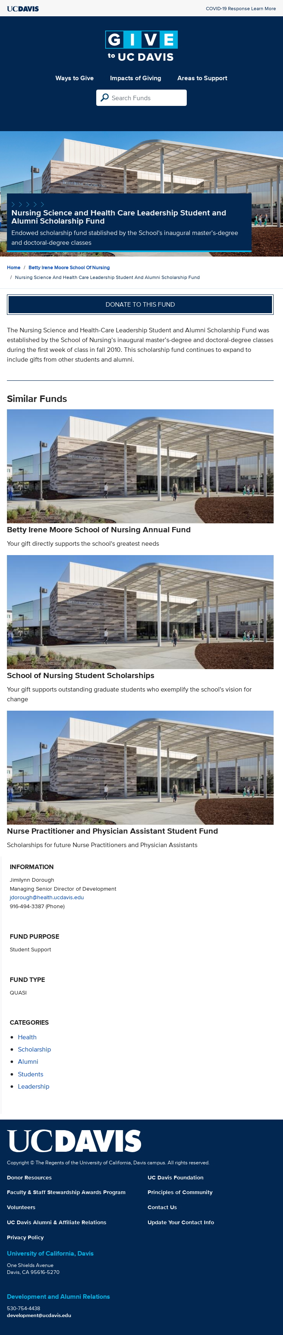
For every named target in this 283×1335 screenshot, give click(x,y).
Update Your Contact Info (181, 1222)
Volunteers (21, 1207)
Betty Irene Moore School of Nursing (69, 267)
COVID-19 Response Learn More (241, 8)
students (30, 1074)
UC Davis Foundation (175, 1177)
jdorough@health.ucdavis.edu (47, 897)
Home (13, 267)
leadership (33, 1086)
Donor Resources (29, 1177)
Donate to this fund (140, 304)
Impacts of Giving (135, 78)
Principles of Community (180, 1192)
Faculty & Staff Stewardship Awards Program (66, 1192)
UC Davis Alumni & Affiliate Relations (56, 1222)
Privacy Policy (25, 1237)
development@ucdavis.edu (39, 1315)
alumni (28, 1061)
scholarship (34, 1049)
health (27, 1037)
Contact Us (162, 1207)
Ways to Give (74, 78)
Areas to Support (202, 78)
